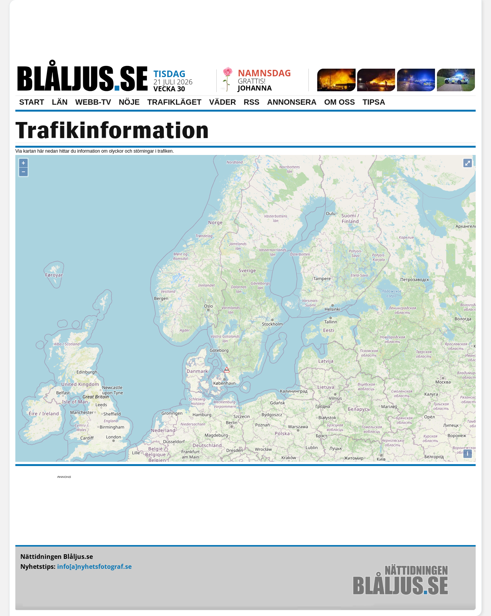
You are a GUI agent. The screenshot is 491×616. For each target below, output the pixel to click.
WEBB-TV (93, 102)
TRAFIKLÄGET (174, 102)
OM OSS (339, 102)
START (31, 102)
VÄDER (222, 102)
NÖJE (129, 102)
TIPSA (373, 102)
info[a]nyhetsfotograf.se (94, 566)
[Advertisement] (245, 33)
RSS (251, 102)
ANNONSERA (291, 102)
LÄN (60, 102)
